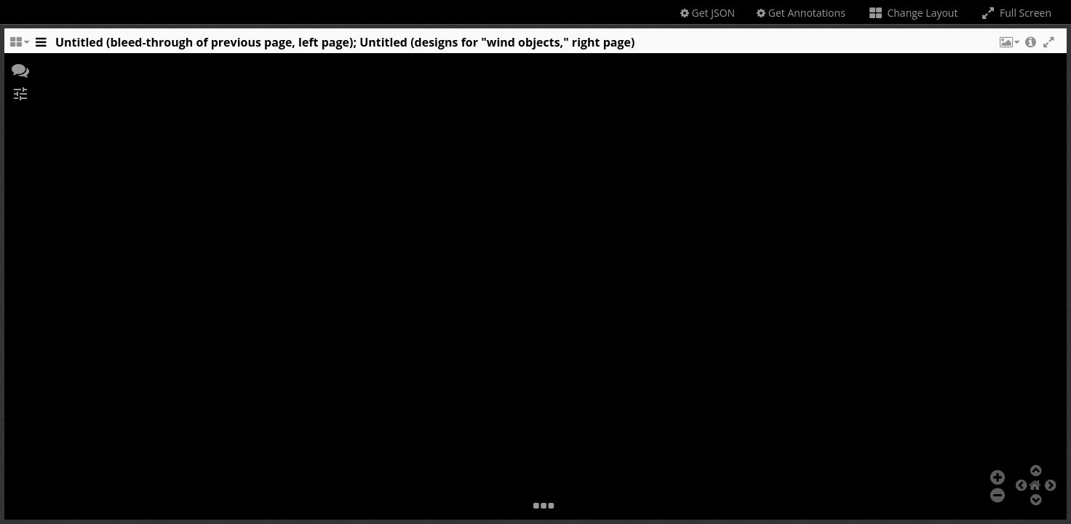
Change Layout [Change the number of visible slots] (912, 13)
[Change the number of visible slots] (19, 46)
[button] (1008, 46)
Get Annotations (801, 13)
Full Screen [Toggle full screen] (1015, 13)
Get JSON (707, 13)
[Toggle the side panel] (40, 46)
